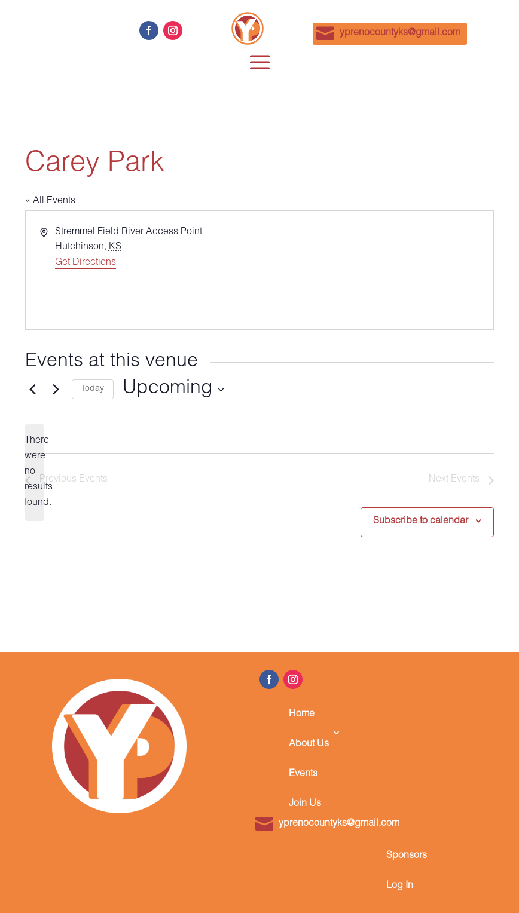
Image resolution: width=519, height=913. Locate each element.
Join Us (305, 804)
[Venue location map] (375, 270)
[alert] (34, 472)
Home (302, 714)
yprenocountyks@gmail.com (400, 33)
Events (303, 774)
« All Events (50, 201)
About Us (309, 744)
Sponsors (406, 856)
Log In (399, 886)
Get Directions (85, 263)
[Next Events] (55, 389)
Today (92, 389)
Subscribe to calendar (420, 521)
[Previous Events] (32, 389)
